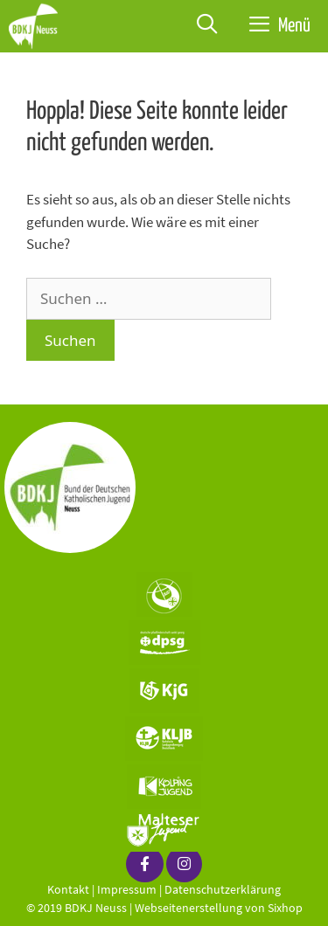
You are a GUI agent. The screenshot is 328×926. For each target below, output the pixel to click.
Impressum (127, 889)
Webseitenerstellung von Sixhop (219, 908)
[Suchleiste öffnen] (207, 26)
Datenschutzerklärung (222, 889)
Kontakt (68, 889)
